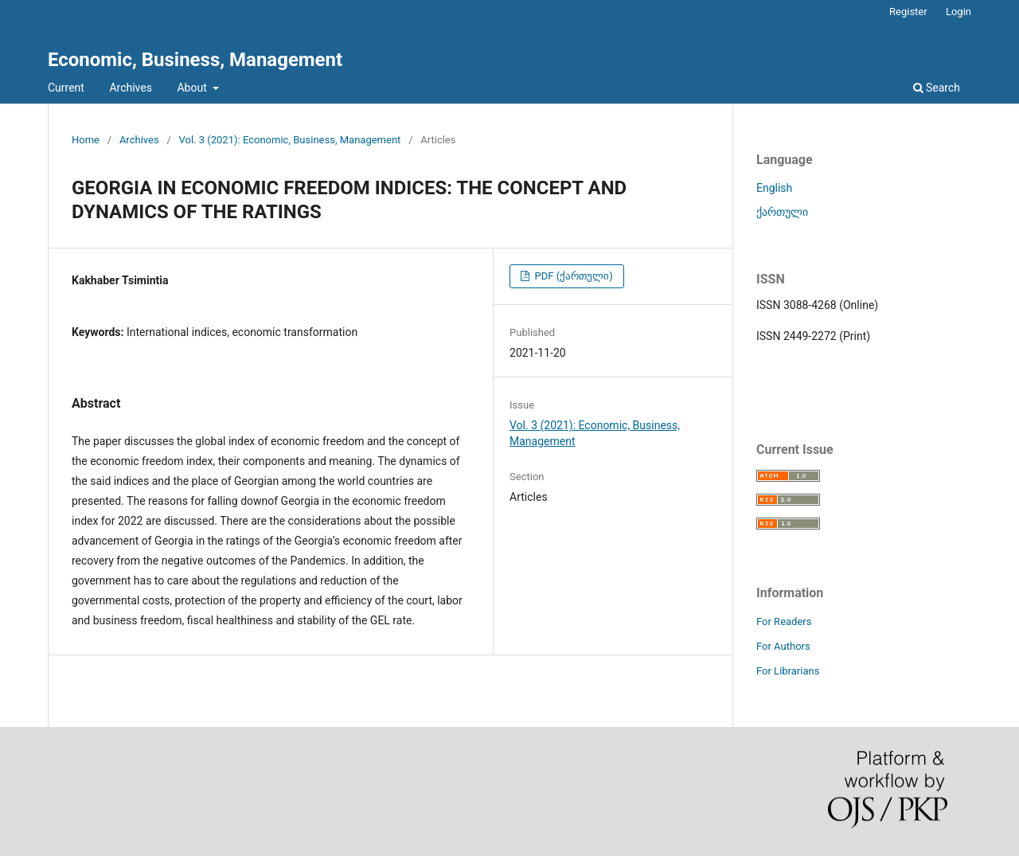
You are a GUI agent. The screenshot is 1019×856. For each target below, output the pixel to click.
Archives (130, 87)
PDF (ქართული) (572, 276)
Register (908, 12)
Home (86, 140)
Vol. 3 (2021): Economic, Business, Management (290, 140)
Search (936, 87)
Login (958, 12)
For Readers (784, 621)
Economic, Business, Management (195, 60)
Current (66, 87)
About (193, 87)
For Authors (783, 646)
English (774, 188)
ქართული (782, 211)
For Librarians (787, 671)
